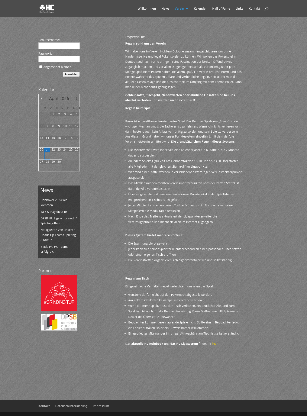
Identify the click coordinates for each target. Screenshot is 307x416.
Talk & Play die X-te (54, 212)
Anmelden (71, 74)
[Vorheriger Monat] (41, 98)
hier (215, 344)
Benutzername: (49, 40)
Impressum (101, 406)
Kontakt (254, 8)
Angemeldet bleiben (57, 67)
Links (239, 8)
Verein (179, 8)
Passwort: (45, 53)
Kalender (200, 8)
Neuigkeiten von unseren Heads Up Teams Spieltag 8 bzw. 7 (58, 235)
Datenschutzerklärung (71, 406)
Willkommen (147, 8)
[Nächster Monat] (77, 98)
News (165, 8)
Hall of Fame (221, 8)
